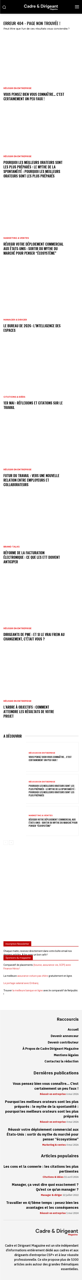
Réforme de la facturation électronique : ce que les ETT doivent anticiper (31, 557)
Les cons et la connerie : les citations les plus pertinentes (41, 1169)
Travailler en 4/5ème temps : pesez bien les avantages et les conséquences (42, 1205)
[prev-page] (5, 842)
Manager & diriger (15, 320)
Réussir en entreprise (17, 88)
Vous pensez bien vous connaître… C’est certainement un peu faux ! (33, 96)
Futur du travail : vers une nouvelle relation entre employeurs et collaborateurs (31, 480)
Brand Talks (11, 547)
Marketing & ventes (16, 238)
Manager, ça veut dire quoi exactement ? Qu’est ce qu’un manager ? (45, 1187)
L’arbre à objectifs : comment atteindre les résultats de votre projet (28, 711)
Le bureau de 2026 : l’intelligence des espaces (32, 328)
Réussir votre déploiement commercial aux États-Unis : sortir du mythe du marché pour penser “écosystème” (33, 248)
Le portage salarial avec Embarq (20, 983)
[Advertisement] (41, 894)
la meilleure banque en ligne (27, 990)
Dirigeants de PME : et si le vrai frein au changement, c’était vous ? (34, 636)
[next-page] (11, 842)
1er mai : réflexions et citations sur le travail (33, 405)
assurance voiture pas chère (32, 975)
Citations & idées (14, 397)
